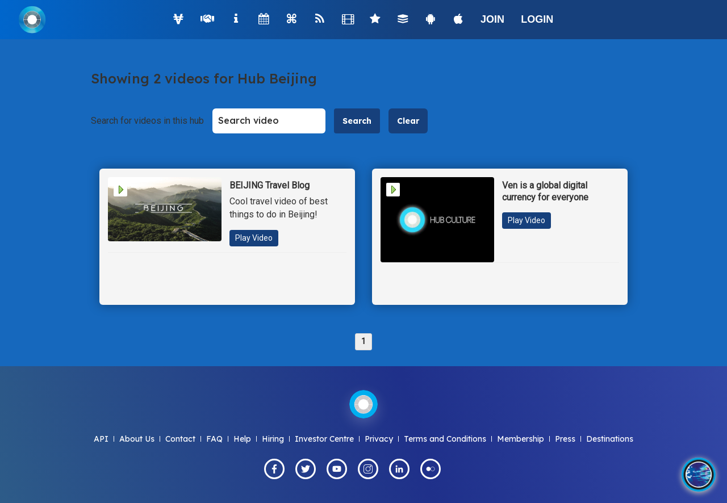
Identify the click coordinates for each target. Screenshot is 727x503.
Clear (408, 121)
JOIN (492, 19)
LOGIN (537, 19)
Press (565, 439)
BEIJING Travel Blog (269, 185)
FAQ (214, 439)
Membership (520, 439)
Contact (180, 439)
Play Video (254, 237)
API (101, 439)
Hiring (273, 439)
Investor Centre (324, 439)
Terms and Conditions (445, 439)
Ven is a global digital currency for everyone (545, 191)
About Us (136, 439)
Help (242, 439)
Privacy (379, 439)
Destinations (609, 439)
